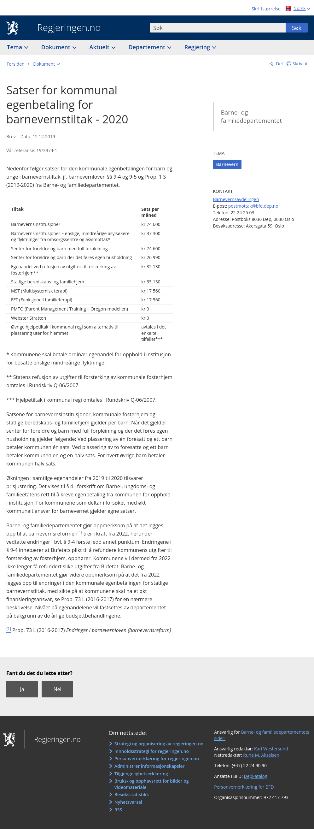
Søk (296, 28)
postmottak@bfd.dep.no (253, 206)
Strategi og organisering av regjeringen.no (159, 744)
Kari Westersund (271, 749)
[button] (46, 64)
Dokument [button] (56, 47)
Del (279, 64)
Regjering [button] (198, 47)
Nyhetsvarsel (128, 802)
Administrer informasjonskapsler (149, 766)
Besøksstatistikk (131, 794)
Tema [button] (15, 47)
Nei (57, 689)
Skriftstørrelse (266, 9)
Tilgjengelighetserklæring (141, 774)
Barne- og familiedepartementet (251, 116)
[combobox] (218, 28)
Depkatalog (255, 776)
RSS (118, 810)
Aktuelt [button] (100, 47)
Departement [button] (148, 47)
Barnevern (227, 164)
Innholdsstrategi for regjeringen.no (151, 751)
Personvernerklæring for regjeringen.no (156, 758)
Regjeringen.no (64, 28)
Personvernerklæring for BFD (244, 787)
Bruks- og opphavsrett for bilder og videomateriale (151, 784)
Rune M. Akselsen (261, 755)
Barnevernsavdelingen (236, 199)
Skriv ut (300, 64)
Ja (22, 689)
